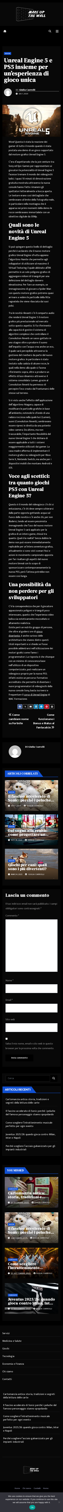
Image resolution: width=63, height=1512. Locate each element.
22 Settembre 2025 (21, 1273)
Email (9, 1000)
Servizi (6, 1333)
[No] (59, 1502)
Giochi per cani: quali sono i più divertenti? (27, 866)
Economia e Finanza (13, 1364)
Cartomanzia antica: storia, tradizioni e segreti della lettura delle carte (27, 1101)
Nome (9, 980)
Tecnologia (8, 1356)
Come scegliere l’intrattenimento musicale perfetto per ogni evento (29, 1124)
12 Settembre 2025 (21, 1308)
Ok (32, 1507)
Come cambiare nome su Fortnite (19, 719)
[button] (50, 31)
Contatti (7, 1379)
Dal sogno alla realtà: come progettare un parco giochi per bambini (31, 834)
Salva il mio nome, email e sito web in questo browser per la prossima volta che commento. (30, 1046)
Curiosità (13, 1189)
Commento (12, 916)
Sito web (10, 1019)
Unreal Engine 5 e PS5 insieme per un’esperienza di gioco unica (28, 70)
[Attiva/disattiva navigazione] (57, 31)
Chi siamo (7, 1371)
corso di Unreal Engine (35, 695)
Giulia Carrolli (27, 89)
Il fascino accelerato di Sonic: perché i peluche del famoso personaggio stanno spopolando (30, 1113)
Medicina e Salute (11, 1341)
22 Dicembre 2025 (20, 1202)
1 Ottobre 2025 (19, 1237)
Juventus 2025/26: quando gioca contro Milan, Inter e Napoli (30, 1136)
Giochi (7, 53)
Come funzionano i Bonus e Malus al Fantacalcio (43, 721)
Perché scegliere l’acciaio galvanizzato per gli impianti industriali (30, 1148)
